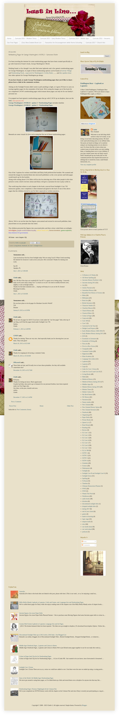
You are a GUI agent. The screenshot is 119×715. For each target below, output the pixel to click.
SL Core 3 (85, 438)
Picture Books (86, 420)
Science (84, 466)
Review (84, 430)
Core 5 (84, 323)
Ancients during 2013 (88, 282)
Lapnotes (85, 364)
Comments (86, 545)
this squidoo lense (65, 73)
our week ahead (87, 529)
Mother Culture (87, 392)
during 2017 (86, 509)
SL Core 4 (85, 440)
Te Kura (84, 481)
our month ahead (87, 527)
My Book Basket (87, 394)
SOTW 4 (85, 460)
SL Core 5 (85, 443)
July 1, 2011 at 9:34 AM (20, 294)
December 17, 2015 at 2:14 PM (22, 397)
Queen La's (85, 422)
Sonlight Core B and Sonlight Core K (93, 473)
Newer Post (12, 406)
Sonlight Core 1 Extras (26, 667)
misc (83, 524)
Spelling (84, 478)
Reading (84, 427)
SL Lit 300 (85, 450)
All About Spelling (88, 277)
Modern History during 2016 (91, 387)
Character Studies (87, 305)
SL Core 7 (30, 245)
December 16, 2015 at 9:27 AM (22, 370)
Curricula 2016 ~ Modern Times (26, 38)
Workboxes (85, 496)
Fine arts (85, 343)
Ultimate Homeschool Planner (91, 486)
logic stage (85, 519)
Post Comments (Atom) (24, 409)
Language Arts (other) (89, 359)
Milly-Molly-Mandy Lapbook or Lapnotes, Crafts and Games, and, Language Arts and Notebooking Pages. (51, 602)
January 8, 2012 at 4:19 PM (21, 310)
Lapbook (85, 361)
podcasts (84, 532)
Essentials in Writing (88, 341)
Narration (85, 399)
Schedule (85, 463)
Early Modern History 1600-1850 (92, 331)
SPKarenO (16, 362)
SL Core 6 (85, 445)
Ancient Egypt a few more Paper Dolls (31, 613)
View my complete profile (88, 164)
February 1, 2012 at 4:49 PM (22, 329)
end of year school (87, 511)
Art (83, 285)
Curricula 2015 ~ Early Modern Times (52, 38)
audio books (86, 499)
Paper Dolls (85, 417)
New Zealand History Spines (91, 407)
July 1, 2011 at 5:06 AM (20, 271)
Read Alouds (86, 425)
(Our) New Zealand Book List (31, 43)
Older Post (70, 406)
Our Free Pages (12, 43)
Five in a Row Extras (88, 346)
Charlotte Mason (87, 308)
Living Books (17, 245)
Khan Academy (87, 356)
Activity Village (66, 71)
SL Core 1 (85, 432)
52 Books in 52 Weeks (89, 275)
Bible (84, 295)
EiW (83, 336)
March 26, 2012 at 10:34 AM (22, 356)
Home (9, 38)
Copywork (85, 318)
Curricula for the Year (88, 326)
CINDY (15, 335)
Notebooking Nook (17, 73)
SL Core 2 (85, 435)
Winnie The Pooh (87, 493)
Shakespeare (86, 468)
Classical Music (87, 313)
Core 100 (85, 321)
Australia (22, 591)
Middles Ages (86, 384)
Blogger (84, 705)
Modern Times (86, 389)
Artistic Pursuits (87, 288)
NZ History (85, 397)
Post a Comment (16, 401)
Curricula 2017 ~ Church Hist (95, 43)
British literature (87, 303)
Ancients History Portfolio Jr (91, 280)
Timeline (85, 483)
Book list (85, 300)
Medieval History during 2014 (91, 382)
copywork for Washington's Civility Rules (39, 73)
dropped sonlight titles (89, 506)
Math (84, 377)
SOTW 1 (85, 453)
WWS (84, 491)
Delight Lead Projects (88, 328)
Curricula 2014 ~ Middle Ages (79, 38)
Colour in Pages (87, 316)
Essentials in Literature (89, 338)
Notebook (24, 245)
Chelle (15, 277)
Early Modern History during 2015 (92, 333)
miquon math (86, 521)
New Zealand (86, 404)
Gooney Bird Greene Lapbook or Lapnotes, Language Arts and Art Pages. (41, 624)
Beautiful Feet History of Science (92, 293)
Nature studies (86, 402)
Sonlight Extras (38, 245)
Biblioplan (85, 298)
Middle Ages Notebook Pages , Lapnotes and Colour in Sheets (38, 645)
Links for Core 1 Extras (89, 369)
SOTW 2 (85, 455)
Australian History (87, 290)
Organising (85, 415)
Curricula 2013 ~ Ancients (101, 38)
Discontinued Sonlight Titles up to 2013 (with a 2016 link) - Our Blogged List (42, 635)
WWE (84, 488)
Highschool (85, 354)
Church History (87, 310)
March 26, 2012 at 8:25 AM (21, 343)
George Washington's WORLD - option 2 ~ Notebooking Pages (31, 105)
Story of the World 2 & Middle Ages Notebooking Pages (36, 678)
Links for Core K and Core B (91, 371)
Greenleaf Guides (87, 351)
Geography (85, 349)
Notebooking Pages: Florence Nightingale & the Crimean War (38, 689)
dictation (85, 501)
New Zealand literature (89, 410)
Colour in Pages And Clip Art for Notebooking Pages (35, 656)
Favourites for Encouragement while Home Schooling (63, 43)
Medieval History (87, 379)
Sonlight (84, 471)
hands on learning (87, 516)
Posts (84, 541)
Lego (83, 366)
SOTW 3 (85, 458)
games (84, 514)
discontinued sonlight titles (90, 504)
